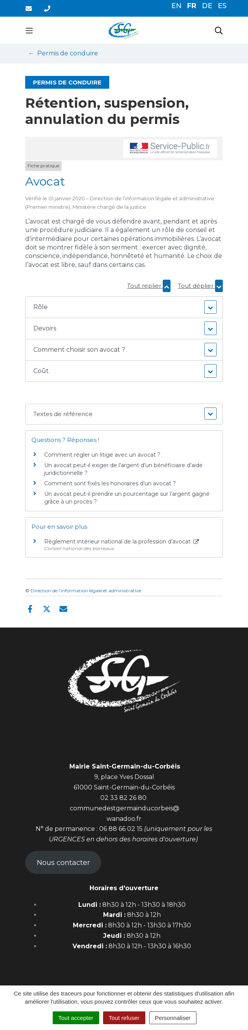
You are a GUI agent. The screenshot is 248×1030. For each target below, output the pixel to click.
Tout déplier (200, 286)
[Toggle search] (219, 30)
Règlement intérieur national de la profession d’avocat (121, 541)
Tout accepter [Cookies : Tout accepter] (76, 1018)
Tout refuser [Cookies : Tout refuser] (124, 1018)
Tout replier (148, 286)
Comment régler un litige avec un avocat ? (102, 454)
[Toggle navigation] (29, 30)
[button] (124, 307)
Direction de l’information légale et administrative (86, 590)
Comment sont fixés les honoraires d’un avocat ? (110, 483)
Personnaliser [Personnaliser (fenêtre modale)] (173, 1018)
